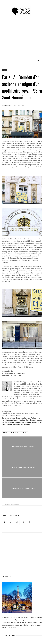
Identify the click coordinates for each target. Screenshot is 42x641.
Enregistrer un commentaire (12, 504)
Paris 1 (5, 70)
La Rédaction (7, 105)
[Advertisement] (20, 41)
